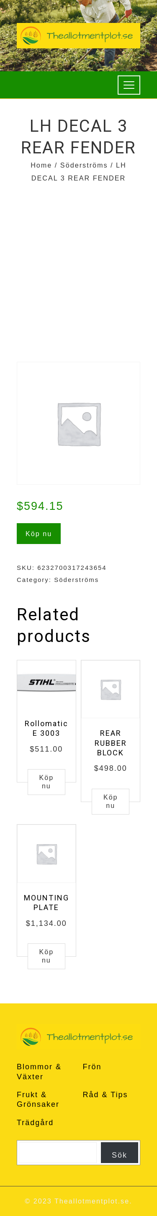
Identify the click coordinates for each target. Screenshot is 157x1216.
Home (41, 165)
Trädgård (35, 1122)
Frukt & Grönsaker (38, 1099)
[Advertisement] (78, 267)
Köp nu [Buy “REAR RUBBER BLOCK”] (110, 801)
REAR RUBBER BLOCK (111, 743)
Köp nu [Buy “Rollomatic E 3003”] (46, 782)
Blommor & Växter (39, 1072)
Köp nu (39, 533)
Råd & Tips (105, 1095)
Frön (92, 1067)
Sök (119, 1155)
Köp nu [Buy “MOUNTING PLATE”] (46, 956)
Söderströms (84, 165)
